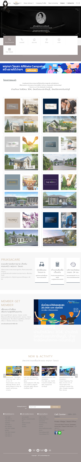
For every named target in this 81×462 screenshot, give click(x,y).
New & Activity (53, 3)
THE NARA (7, 417)
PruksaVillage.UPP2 (44, 434)
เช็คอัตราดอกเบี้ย (26, 423)
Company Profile (41, 3)
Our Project (16, 3)
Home (9, 3)
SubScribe (55, 407)
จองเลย (41, 426)
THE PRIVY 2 (8, 419)
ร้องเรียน (24, 426)
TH (77, 3)
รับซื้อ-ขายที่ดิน (42, 417)
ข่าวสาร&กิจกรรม (43, 423)
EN (79, 3)
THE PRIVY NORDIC (10, 432)
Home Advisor (28, 3)
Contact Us (70, 3)
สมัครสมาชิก (42, 421)
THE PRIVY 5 (8, 436)
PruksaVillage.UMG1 (44, 432)
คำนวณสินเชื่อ (25, 417)
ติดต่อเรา (41, 424)
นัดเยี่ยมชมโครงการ (43, 419)
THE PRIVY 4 (8, 434)
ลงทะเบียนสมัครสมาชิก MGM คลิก (9, 324)
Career (62, 3)
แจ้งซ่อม (24, 424)
